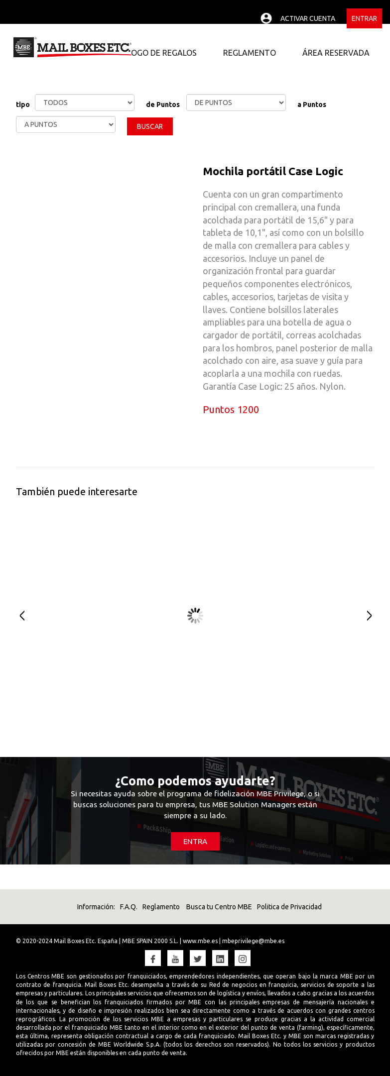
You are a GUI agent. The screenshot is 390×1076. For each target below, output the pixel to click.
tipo (23, 104)
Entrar (364, 18)
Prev (17, 616)
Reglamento (161, 907)
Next (373, 616)
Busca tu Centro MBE (218, 907)
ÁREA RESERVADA (336, 52)
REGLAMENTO (249, 52)
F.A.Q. (128, 907)
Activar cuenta (307, 18)
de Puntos (163, 104)
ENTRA (195, 841)
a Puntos (311, 104)
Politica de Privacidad (289, 907)
